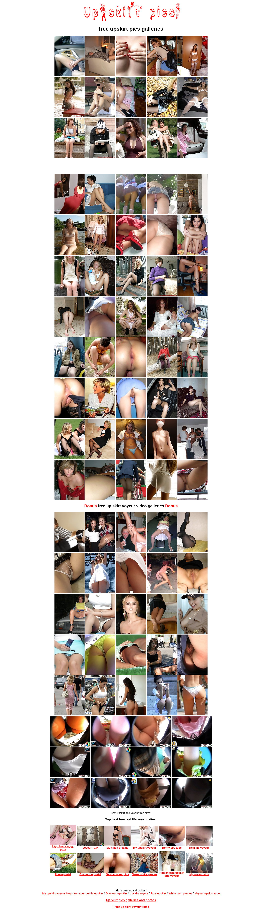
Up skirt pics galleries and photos (131, 900)
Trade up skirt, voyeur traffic (131, 906)
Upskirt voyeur (138, 893)
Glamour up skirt (116, 893)
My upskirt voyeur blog (57, 893)
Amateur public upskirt (88, 893)
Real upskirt (158, 893)
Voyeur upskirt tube (207, 893)
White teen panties (180, 893)
